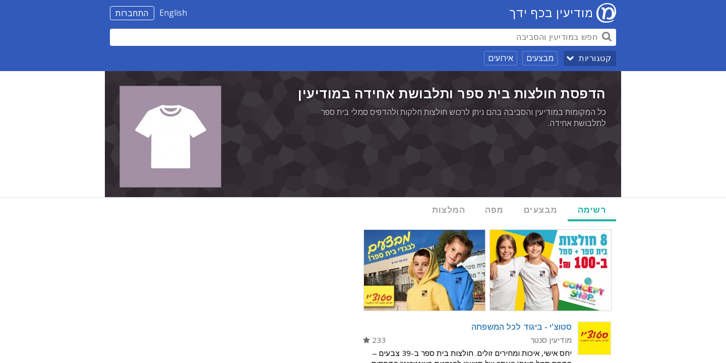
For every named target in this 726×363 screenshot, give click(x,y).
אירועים (500, 58)
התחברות (132, 13)
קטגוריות (595, 58)
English (173, 13)
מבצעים (540, 58)
